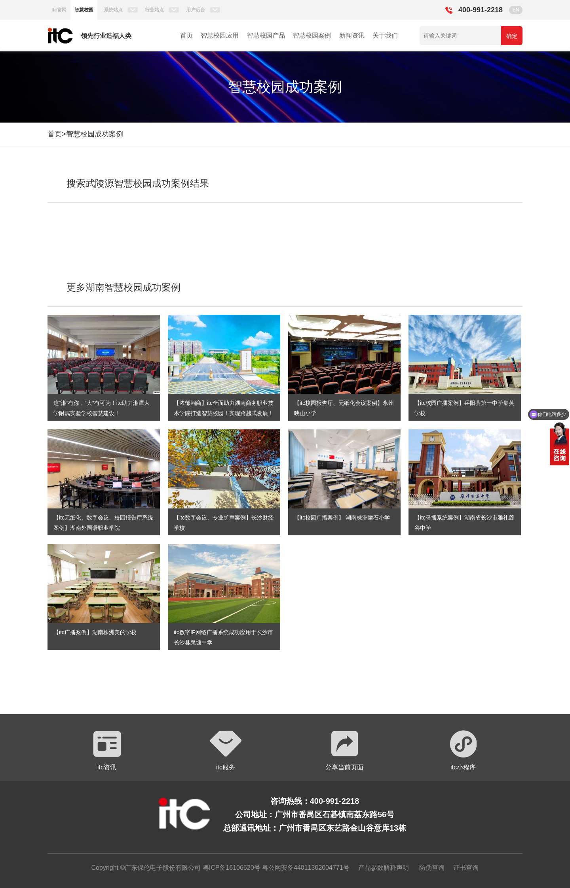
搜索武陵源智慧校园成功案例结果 (137, 183)
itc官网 (58, 10)
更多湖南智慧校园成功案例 (123, 287)
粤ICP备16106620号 (230, 867)
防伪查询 (432, 867)
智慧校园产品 (266, 35)
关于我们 (385, 35)
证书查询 (466, 867)
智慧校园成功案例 (94, 134)
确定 (511, 36)
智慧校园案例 (312, 35)
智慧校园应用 (220, 35)
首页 (186, 35)
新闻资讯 (352, 35)
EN (516, 10)
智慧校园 (83, 10)
